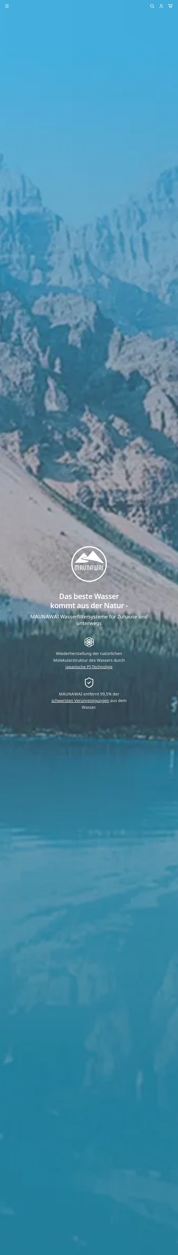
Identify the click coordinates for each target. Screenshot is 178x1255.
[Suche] (152, 6)
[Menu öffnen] (7, 6)
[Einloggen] (161, 6)
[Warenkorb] (171, 6)
